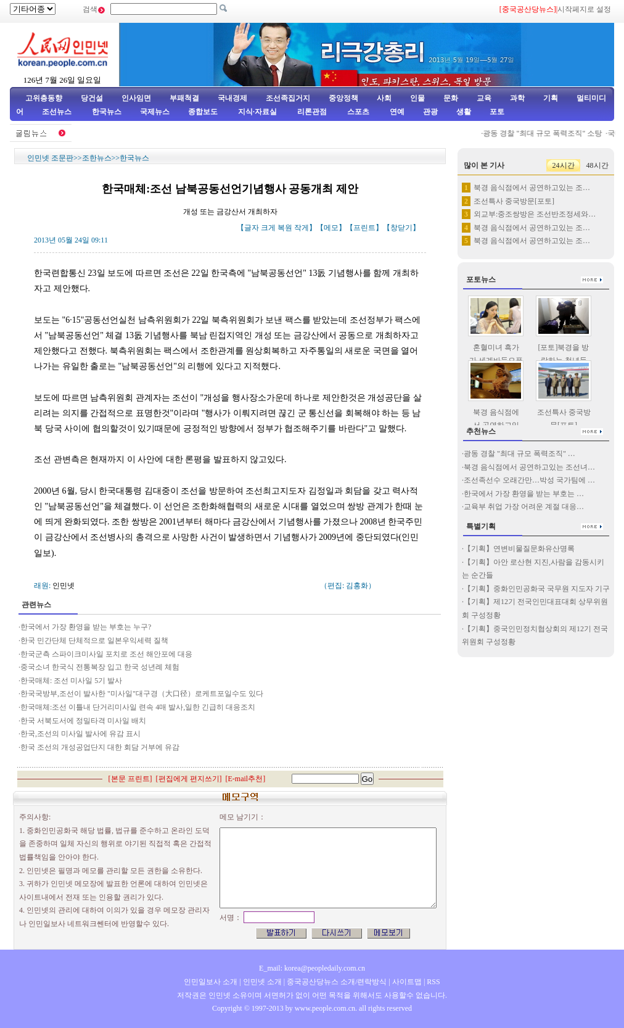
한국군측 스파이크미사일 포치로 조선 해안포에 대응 (106, 654)
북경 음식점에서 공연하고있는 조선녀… (529, 467)
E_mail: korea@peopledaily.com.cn (312, 968)
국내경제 (232, 98)
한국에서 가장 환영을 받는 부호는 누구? (85, 627)
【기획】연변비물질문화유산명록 (519, 548)
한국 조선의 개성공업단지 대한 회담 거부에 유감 (99, 747)
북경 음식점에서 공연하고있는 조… (532, 187)
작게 (301, 227)
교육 (484, 98)
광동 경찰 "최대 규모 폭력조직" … (519, 453)
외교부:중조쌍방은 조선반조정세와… (535, 214)
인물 (417, 98)
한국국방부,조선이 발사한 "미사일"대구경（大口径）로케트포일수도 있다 (141, 693)
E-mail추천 (245, 778)
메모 (331, 227)
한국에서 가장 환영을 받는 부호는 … (524, 493)
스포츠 (357, 111)
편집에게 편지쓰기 (189, 778)
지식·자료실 (258, 111)
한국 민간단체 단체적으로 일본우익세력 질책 (94, 640)
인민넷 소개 (261, 981)
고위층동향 (43, 98)
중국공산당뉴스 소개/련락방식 (337, 981)
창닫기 (401, 227)
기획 (550, 98)
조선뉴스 (57, 111)
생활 (463, 111)
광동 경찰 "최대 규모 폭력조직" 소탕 (548, 133)
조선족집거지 (288, 98)
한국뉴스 (106, 111)
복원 (284, 227)
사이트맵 (407, 981)
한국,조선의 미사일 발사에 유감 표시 (80, 733)
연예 (396, 111)
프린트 (364, 227)
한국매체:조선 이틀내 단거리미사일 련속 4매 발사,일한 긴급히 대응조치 (137, 707)
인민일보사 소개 (210, 981)
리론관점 (312, 111)
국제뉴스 (155, 111)
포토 (497, 111)
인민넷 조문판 (50, 158)
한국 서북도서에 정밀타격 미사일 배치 (83, 720)
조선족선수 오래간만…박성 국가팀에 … (529, 480)
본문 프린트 (130, 778)
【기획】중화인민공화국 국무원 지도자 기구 (537, 588)
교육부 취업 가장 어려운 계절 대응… (524, 506)
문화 (450, 98)
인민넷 (63, 585)
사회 (384, 98)
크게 (268, 227)
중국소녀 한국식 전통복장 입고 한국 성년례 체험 (99, 667)
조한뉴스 (97, 158)
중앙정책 (343, 98)
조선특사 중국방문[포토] (514, 201)
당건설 (92, 98)
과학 (517, 98)
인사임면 (136, 98)
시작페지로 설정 (584, 9)
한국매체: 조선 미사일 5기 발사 (71, 680)
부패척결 (184, 98)
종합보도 (203, 111)
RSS (433, 981)
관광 (430, 111)
